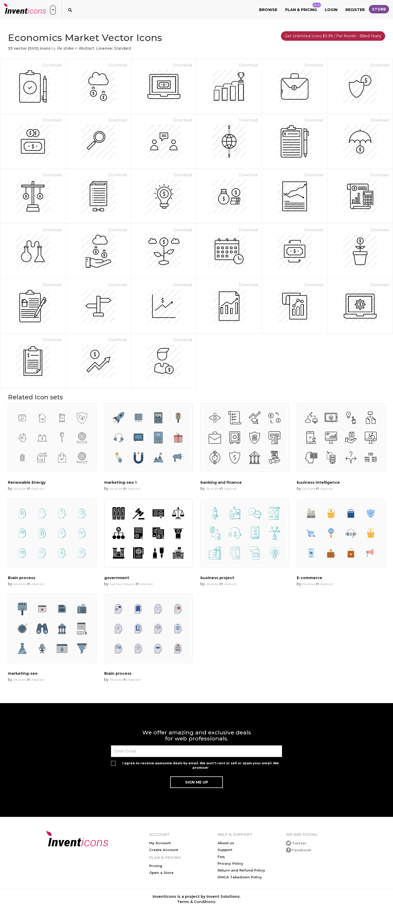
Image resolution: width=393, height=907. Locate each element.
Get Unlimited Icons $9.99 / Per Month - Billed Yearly (333, 36)
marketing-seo (23, 673)
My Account (160, 843)
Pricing (155, 866)
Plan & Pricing (303, 7)
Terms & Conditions (196, 901)
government (116, 577)
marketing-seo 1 (120, 482)
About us (226, 843)
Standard (122, 48)
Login (331, 9)
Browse (268, 9)
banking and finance (221, 482)
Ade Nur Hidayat (122, 584)
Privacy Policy (230, 863)
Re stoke (65, 48)
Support (225, 850)
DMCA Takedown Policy (240, 877)
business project (217, 577)
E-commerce (309, 577)
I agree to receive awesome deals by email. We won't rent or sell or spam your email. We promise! (200, 765)
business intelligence (318, 482)
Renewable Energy (27, 482)
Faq (221, 856)
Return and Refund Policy (241, 870)
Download (52, 65)
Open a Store (161, 872)
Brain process (21, 577)
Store (379, 9)
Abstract (86, 48)
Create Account (163, 850)
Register (355, 9)
